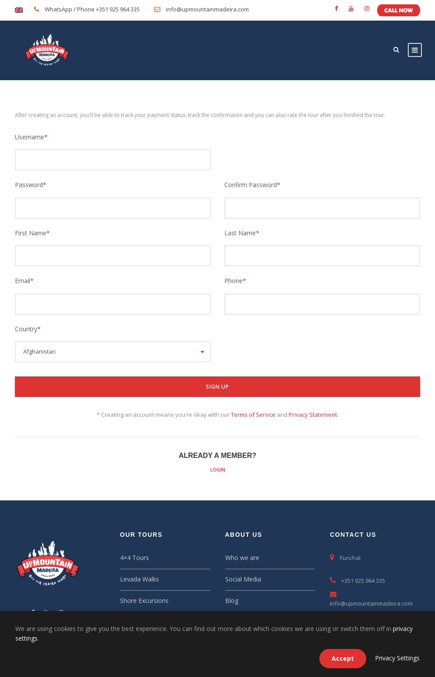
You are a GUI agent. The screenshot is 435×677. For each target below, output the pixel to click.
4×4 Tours (134, 557)
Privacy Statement (313, 414)
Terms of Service (253, 414)
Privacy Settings (397, 658)
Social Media (243, 579)
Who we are (242, 557)
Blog (231, 600)
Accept (343, 658)
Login (217, 469)
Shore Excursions (144, 600)
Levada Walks (139, 579)
